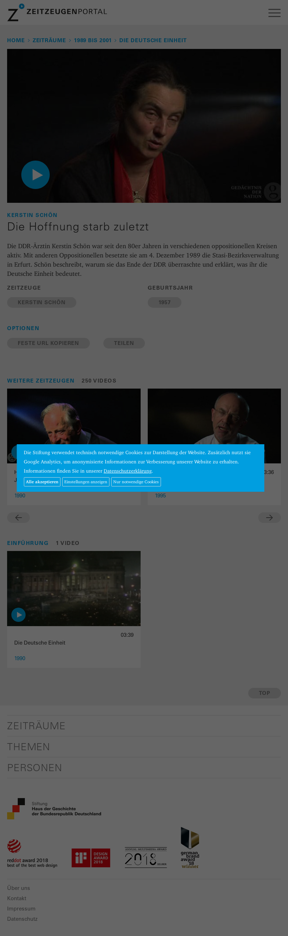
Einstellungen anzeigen (85, 481)
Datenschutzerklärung (128, 471)
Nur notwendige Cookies (136, 481)
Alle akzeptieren (42, 481)
